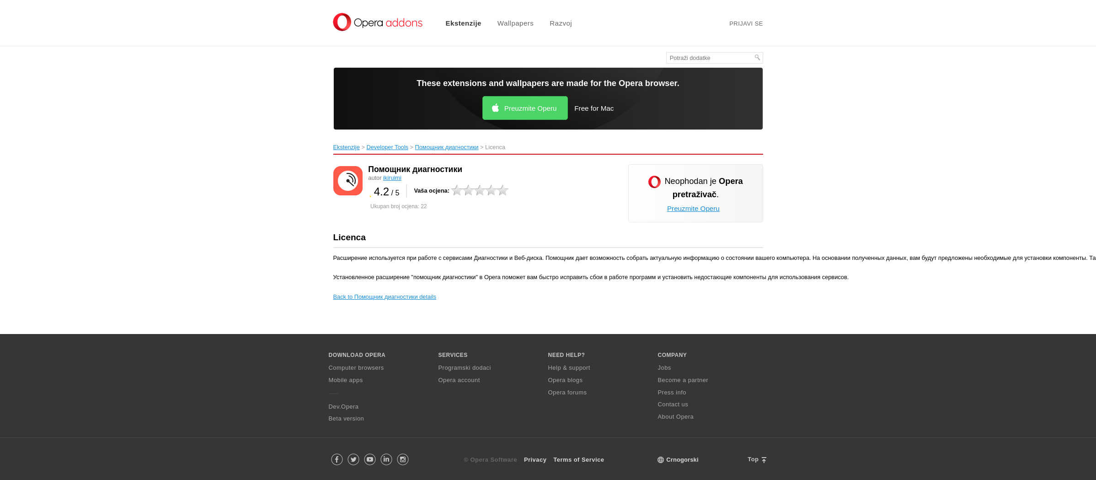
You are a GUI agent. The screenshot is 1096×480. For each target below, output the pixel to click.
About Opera (676, 416)
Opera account (459, 380)
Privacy (535, 459)
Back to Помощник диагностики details (385, 296)
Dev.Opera (344, 406)
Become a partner (683, 380)
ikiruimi (392, 177)
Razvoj (561, 23)
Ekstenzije (463, 23)
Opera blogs (565, 380)
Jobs (664, 367)
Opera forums (567, 392)
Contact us (673, 404)
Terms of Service (578, 459)
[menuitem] (458, 23)
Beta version (346, 418)
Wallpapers (515, 23)
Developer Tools (387, 147)
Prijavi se (746, 23)
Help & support (569, 367)
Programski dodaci (464, 367)
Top (753, 459)
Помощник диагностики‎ (447, 147)
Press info (672, 392)
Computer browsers (356, 367)
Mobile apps (346, 380)
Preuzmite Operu (530, 108)
